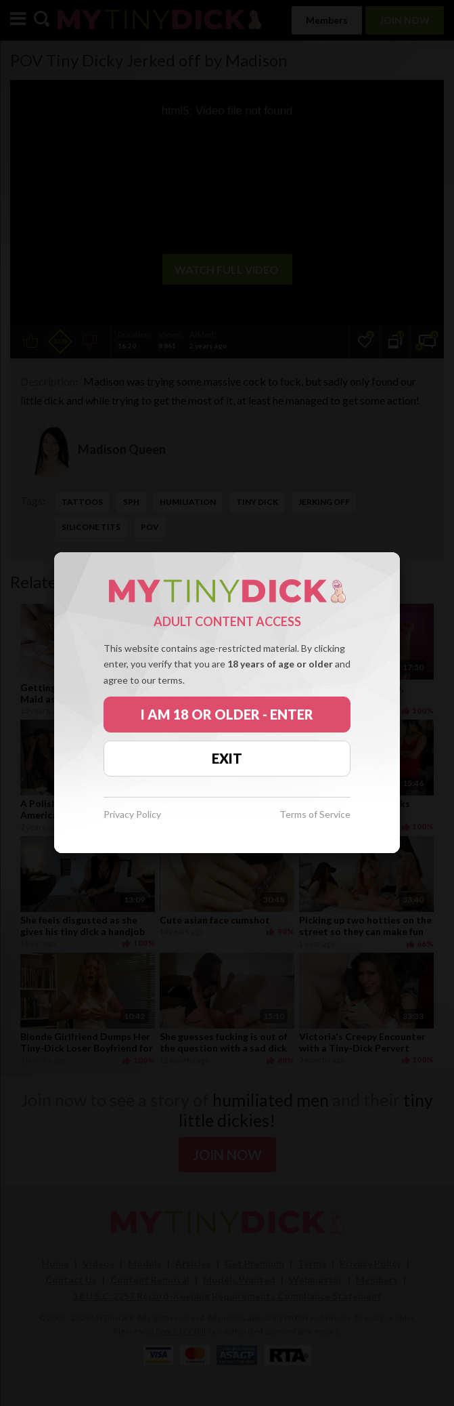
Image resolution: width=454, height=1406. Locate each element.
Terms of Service (314, 815)
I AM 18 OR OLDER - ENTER (227, 714)
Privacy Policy (132, 815)
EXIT (227, 758)
